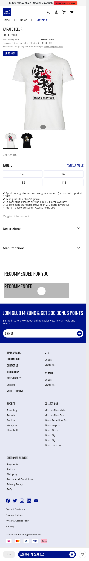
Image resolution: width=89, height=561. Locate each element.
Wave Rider (51, 430)
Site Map (10, 526)
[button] (42, 230)
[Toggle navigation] (79, 12)
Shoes (48, 359)
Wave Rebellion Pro (56, 420)
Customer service (17, 458)
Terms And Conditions (20, 479)
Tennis (11, 415)
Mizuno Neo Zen (54, 415)
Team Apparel (14, 352)
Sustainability (14, 378)
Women (49, 373)
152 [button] (22, 183)
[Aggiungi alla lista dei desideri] (82, 554)
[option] (10, 140)
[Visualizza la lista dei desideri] (72, 12)
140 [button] (63, 174)
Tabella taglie (75, 165)
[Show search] (48, 12)
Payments (12, 464)
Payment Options (14, 515)
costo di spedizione (53, 46)
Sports (11, 403)
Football (11, 420)
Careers (11, 384)
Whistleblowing (15, 391)
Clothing (42, 20)
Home (6, 20)
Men (47, 353)
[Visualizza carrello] (64, 12)
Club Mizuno (13, 359)
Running (12, 410)
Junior (23, 20)
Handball (12, 430)
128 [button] (22, 174)
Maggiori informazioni (16, 216)
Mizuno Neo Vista (55, 410)
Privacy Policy (15, 484)
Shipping (12, 474)
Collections (51, 403)
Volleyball (12, 425)
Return (11, 469)
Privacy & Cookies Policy (17, 521)
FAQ (9, 489)
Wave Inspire (52, 425)
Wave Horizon (53, 445)
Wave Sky (50, 435)
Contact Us (12, 365)
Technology (13, 372)
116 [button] (63, 183)
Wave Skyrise (52, 440)
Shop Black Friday (65, 3)
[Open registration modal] (56, 12)
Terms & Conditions (15, 509)
